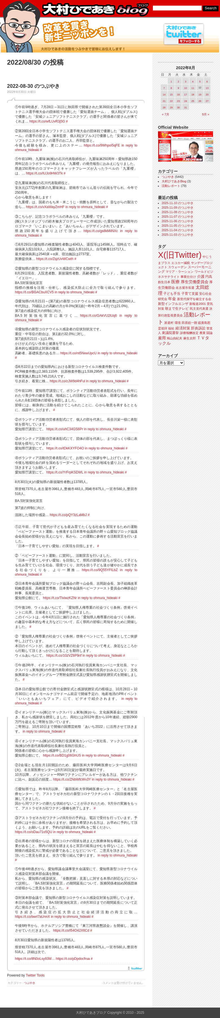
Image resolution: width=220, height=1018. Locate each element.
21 (164, 101)
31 (185, 107)
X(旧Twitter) (179, 254)
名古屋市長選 (185, 287)
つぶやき (29, 982)
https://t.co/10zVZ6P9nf (64, 655)
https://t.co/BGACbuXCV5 (34, 292)
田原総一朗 (189, 322)
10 (185, 88)
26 (200, 101)
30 (178, 107)
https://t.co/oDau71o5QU (33, 832)
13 (207, 88)
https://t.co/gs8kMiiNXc (100, 231)
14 (164, 94)
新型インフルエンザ (173, 304)
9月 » (205, 114)
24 (185, 101)
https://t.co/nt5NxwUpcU (78, 353)
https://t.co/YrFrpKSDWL (64, 472)
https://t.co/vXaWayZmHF (45, 207)
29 (171, 107)
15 (171, 94)
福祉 (171, 328)
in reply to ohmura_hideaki (85, 207)
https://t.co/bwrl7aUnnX (32, 917)
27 (207, 101)
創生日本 (164, 282)
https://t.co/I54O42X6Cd (71, 930)
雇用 (162, 338)
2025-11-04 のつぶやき (177, 230)
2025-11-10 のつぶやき (177, 203)
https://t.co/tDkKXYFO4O (65, 448)
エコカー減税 (180, 263)
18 (192, 94)
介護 (200, 276)
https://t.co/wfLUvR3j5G (47, 121)
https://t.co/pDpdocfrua (73, 959)
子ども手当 (171, 294)
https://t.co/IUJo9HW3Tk (44, 173)
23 (178, 101)
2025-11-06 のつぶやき (177, 221)
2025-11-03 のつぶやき (177, 234)
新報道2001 (197, 303)
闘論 (209, 333)
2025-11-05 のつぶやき (177, 225)
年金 (172, 299)
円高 (208, 277)
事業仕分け (188, 276)
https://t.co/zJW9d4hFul (67, 381)
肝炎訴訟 (198, 328)
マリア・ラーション (179, 271)
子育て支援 (189, 294)
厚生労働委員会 (194, 282)
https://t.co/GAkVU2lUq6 (98, 316)
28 (164, 107)
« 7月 (165, 114)
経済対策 (182, 328)
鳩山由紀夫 (174, 338)
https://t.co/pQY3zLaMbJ (68, 515)
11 (192, 88)
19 (200, 94)
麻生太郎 (189, 338)
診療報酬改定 (189, 333)
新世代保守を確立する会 (194, 299)
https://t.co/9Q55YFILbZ (100, 570)
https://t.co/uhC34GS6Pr (64, 429)
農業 (202, 333)
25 (192, 101)
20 (207, 94)
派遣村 (168, 322)
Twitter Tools (35, 975)
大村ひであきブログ (95, 10)
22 (171, 101)
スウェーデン (177, 267)
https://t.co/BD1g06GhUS (62, 755)
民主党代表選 (199, 308)
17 (185, 94)
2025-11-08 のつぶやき (177, 212)
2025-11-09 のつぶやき (177, 207)
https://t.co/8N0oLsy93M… (35, 959)
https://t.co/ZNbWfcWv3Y (72, 779)
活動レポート (171, 185)
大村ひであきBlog (174, 181)
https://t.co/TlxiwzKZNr (60, 598)
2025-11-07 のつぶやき (177, 216)
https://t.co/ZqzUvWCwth (54, 259)
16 (178, 94)
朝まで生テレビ (177, 309)
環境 (178, 322)
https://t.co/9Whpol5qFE (102, 145)
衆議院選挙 (170, 333)
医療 (175, 281)
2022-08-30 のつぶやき (33, 86)
